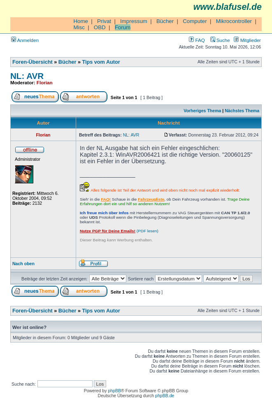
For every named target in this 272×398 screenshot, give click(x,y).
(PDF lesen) (119, 231)
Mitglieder (247, 40)
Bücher (165, 21)
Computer (195, 21)
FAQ (197, 40)
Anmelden (25, 40)
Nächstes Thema (242, 110)
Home (80, 21)
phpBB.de (164, 395)
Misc (78, 27)
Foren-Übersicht (32, 62)
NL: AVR (27, 76)
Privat (104, 21)
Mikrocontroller (234, 21)
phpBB (114, 390)
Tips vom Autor (101, 62)
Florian (45, 82)
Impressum (133, 21)
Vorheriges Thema (202, 110)
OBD (100, 27)
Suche (220, 40)
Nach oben (23, 263)
